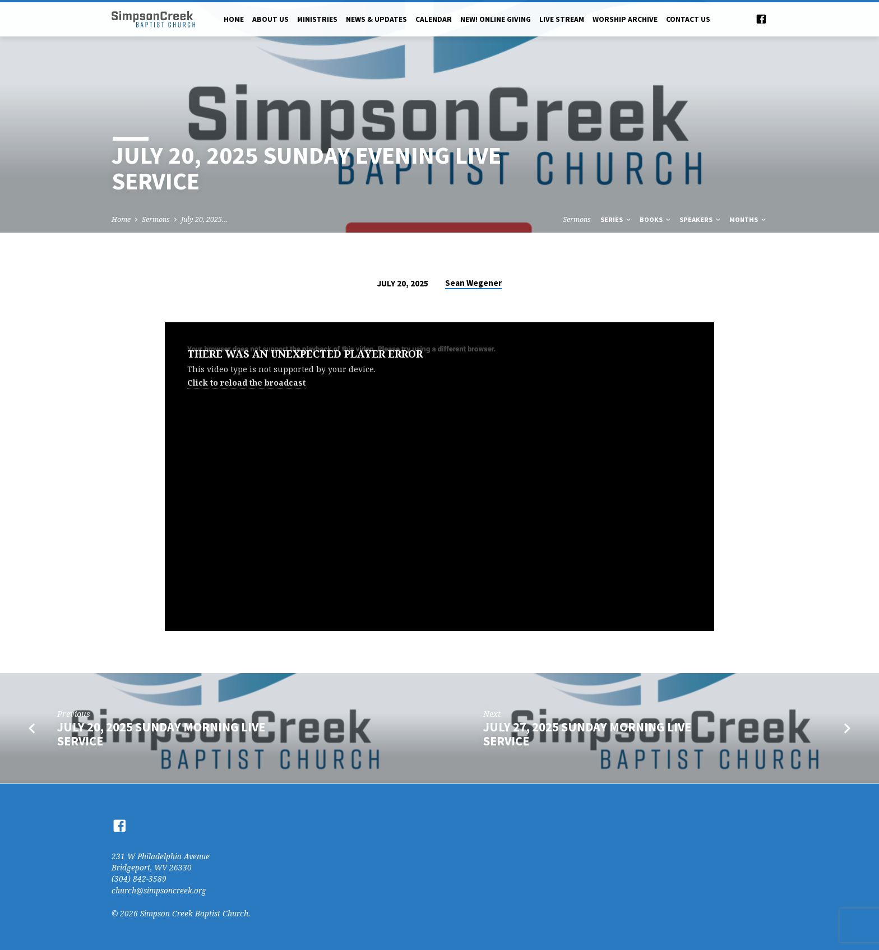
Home (234, 19)
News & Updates (376, 19)
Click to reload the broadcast (246, 382)
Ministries (317, 19)
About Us (270, 19)
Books (656, 219)
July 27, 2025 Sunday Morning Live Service (587, 734)
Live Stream (561, 19)
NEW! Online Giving (495, 19)
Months (748, 219)
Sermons (156, 219)
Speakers (700, 219)
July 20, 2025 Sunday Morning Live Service (161, 734)
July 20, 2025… (204, 219)
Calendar (433, 19)
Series (616, 219)
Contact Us (688, 19)
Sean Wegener (473, 282)
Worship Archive (625, 19)
